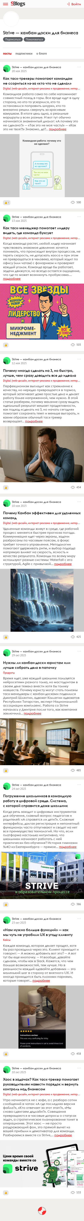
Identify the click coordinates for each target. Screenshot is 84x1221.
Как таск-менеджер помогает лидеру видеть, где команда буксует (36, 230)
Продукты (9, 673)
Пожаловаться (34, 39)
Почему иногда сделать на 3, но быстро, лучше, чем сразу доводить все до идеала (39, 373)
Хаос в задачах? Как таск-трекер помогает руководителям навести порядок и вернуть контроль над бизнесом (41, 1084)
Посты (7, 53)
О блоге (41, 53)
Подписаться (12, 39)
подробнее (57, 129)
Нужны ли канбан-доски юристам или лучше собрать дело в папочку (36, 665)
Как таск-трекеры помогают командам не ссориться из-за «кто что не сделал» (37, 81)
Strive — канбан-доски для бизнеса (40, 32)
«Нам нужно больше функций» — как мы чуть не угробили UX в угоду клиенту (38, 932)
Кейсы (7, 940)
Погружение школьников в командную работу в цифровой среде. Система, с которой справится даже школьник (37, 801)
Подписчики (23, 53)
